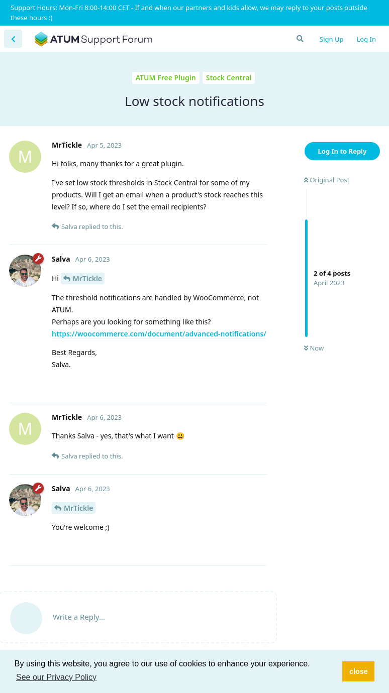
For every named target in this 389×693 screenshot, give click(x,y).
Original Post (326, 179)
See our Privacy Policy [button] (56, 677)
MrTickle (87, 278)
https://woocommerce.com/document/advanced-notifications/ (159, 333)
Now (314, 348)
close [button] (358, 671)
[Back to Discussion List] (13, 39)
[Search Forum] (299, 39)
